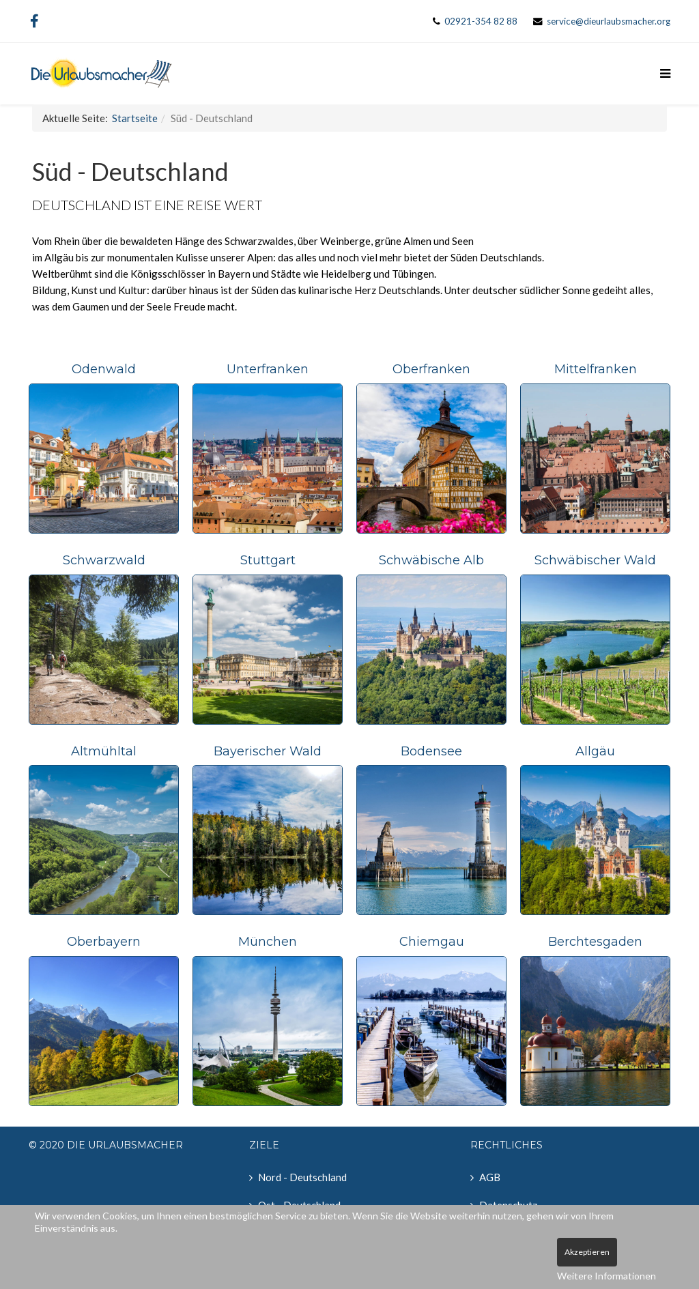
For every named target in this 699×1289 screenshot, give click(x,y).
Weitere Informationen (606, 1275)
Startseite (135, 118)
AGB (489, 1177)
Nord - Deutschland (302, 1177)
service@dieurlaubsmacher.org (608, 21)
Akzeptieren (587, 1252)
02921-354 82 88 (480, 21)
